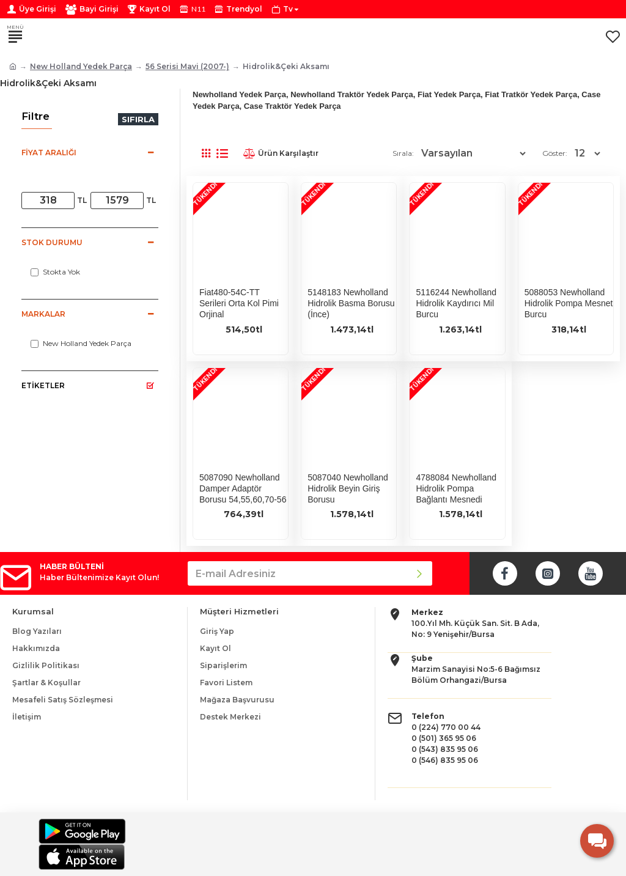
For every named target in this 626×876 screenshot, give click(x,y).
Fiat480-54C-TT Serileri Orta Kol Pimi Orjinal (239, 303)
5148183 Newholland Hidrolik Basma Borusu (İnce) (350, 303)
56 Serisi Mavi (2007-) (187, 66)
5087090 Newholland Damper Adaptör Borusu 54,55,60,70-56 (242, 488)
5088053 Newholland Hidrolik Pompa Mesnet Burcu (569, 303)
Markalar (43, 313)
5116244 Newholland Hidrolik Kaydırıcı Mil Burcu (456, 303)
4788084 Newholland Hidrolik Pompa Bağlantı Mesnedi (456, 488)
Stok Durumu (52, 242)
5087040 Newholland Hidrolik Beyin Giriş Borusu (347, 488)
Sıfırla (138, 119)
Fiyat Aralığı (48, 152)
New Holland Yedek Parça (81, 66)
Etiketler (43, 385)
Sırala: (403, 153)
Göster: (554, 153)
